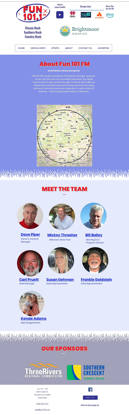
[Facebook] (90, 390)
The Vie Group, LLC (93, 405)
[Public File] (90, 398)
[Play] (59, 14)
